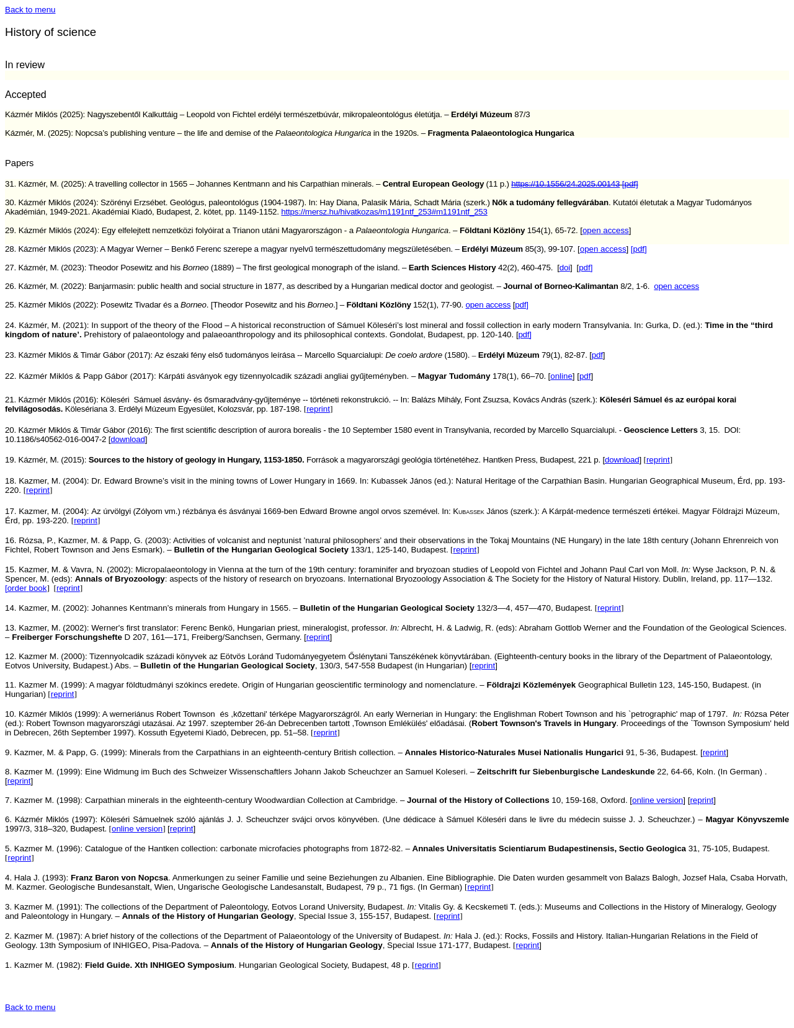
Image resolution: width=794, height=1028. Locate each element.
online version (657, 800)
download (622, 459)
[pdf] (639, 249)
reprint (318, 409)
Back (30, 9)
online (561, 376)
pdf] (585, 267)
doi (565, 267)
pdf (597, 355)
